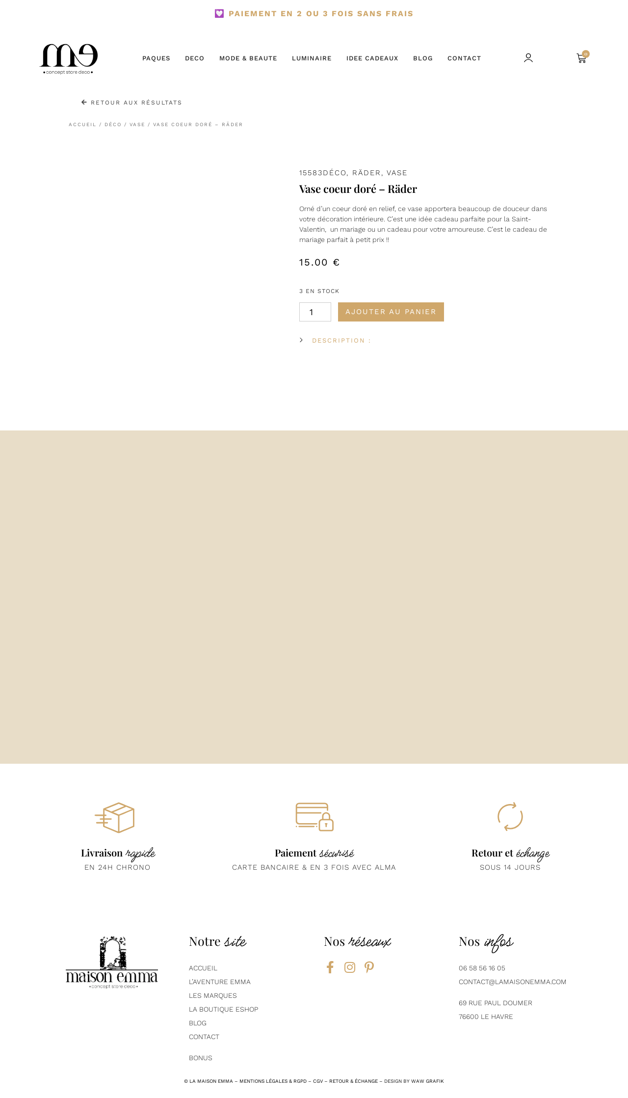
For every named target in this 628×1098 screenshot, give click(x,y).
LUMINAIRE (312, 58)
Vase (137, 124)
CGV (318, 1081)
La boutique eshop (223, 1009)
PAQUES (156, 58)
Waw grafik (427, 1081)
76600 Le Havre (486, 1016)
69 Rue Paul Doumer (495, 1003)
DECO (195, 58)
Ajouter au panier (391, 311)
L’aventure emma (220, 982)
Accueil (83, 124)
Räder (366, 172)
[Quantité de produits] (315, 311)
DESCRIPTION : (341, 340)
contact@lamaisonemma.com (513, 982)
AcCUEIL (203, 968)
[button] (554, 58)
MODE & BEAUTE (248, 58)
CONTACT (464, 58)
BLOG (423, 58)
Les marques (213, 995)
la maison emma (211, 1081)
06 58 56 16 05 (482, 968)
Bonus (200, 1058)
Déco (113, 124)
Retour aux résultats (132, 102)
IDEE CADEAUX (372, 58)
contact (204, 1037)
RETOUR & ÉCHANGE (353, 1081)
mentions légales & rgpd (273, 1081)
